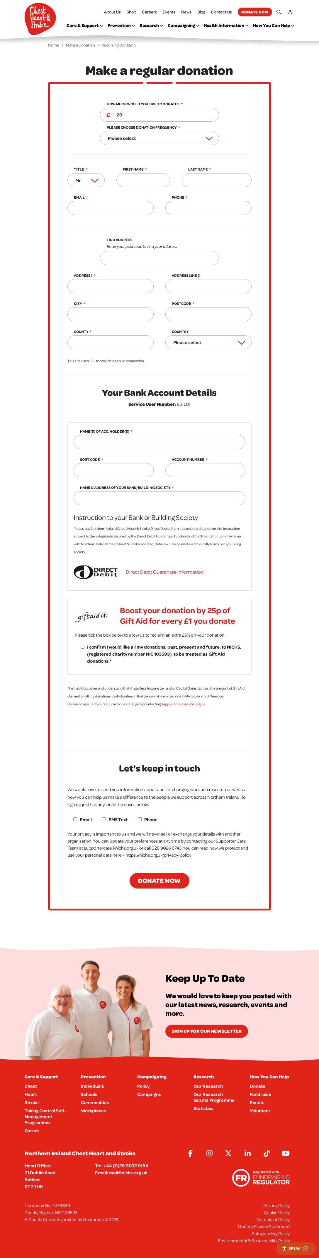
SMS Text (118, 819)
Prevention (121, 25)
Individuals (92, 1086)
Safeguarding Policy (271, 1233)
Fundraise (260, 1094)
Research (151, 25)
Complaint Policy (273, 1219)
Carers (32, 1130)
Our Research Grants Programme (214, 1097)
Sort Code (90, 459)
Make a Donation (80, 45)
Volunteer (260, 1110)
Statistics (203, 1108)
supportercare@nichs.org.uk (183, 704)
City (78, 303)
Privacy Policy (276, 1205)
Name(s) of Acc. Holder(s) (104, 431)
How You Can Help (273, 25)
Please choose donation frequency (142, 127)
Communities (95, 1102)
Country (180, 331)
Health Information (226, 25)
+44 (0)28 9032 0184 (125, 1165)
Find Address (163, 243)
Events (169, 12)
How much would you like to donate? (143, 104)
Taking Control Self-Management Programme (45, 1116)
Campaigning (183, 25)
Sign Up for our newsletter (207, 1031)
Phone (178, 197)
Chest (31, 1086)
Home (53, 45)
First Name (133, 169)
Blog (201, 12)
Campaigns (149, 1094)
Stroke (32, 1102)
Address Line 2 (186, 275)
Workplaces (93, 1110)
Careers (149, 12)
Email (79, 197)
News (186, 12)
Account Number (188, 459)
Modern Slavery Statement (264, 1226)
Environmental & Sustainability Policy (254, 1240)
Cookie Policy (277, 1212)
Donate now (255, 12)
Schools (89, 1094)
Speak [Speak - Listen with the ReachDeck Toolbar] (295, 1248)
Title (79, 169)
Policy (143, 1086)
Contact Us (221, 12)
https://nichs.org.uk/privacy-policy (158, 855)
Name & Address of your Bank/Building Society (125, 487)
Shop (131, 12)
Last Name (198, 169)
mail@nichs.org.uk (128, 1172)
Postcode (181, 303)
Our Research (208, 1086)
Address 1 (83, 275)
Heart (31, 1094)
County (81, 331)
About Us (112, 12)
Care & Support (85, 25)
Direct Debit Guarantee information (165, 571)
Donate (257, 1086)
